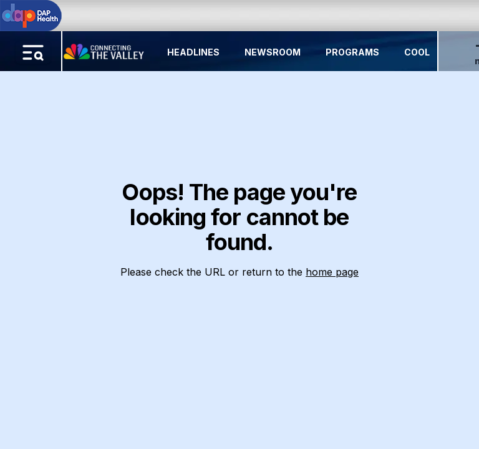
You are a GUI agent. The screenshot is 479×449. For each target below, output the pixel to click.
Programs (352, 52)
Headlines (193, 52)
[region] (239, 224)
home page (332, 272)
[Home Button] (105, 49)
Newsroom (272, 52)
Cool (417, 52)
